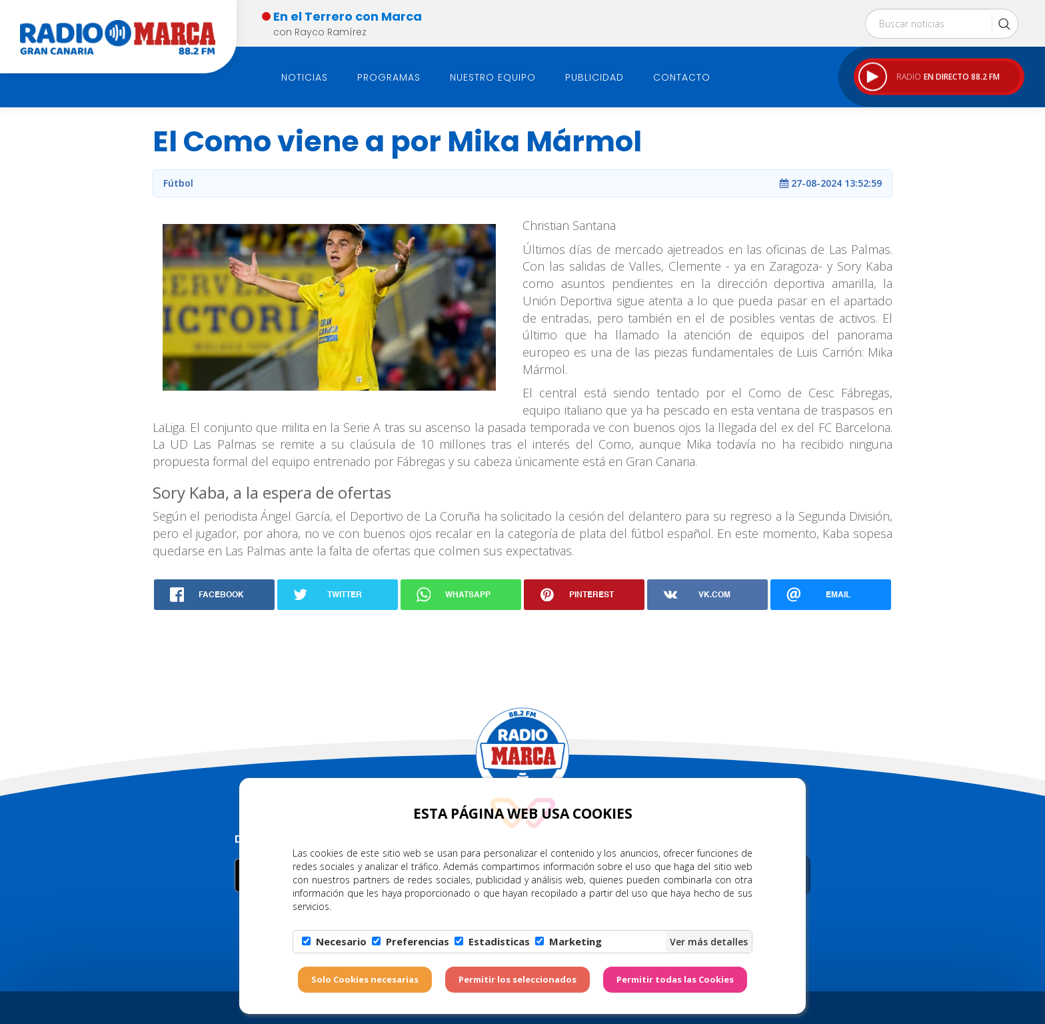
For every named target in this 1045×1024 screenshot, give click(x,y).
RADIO (929, 77)
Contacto (681, 77)
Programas (389, 77)
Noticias (304, 77)
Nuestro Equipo (493, 77)
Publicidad (594, 77)
